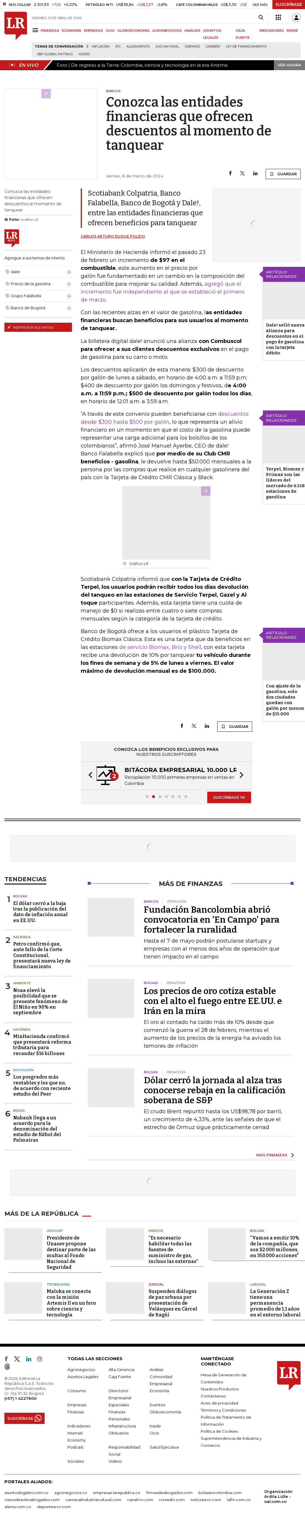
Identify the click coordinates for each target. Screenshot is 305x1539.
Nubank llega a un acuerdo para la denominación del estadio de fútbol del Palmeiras (37, 1129)
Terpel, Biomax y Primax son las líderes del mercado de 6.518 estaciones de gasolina (285, 482)
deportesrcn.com (54, 1506)
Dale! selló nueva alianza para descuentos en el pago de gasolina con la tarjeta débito (285, 339)
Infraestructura (122, 1426)
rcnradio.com (172, 1499)
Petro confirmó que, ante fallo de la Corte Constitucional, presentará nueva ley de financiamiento (42, 955)
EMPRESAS (93, 30)
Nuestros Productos (220, 1389)
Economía (159, 1390)
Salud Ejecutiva (164, 1447)
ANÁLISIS (192, 30)
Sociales (76, 1461)
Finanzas (76, 1412)
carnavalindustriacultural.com (93, 1499)
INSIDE (292, 30)
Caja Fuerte (120, 1376)
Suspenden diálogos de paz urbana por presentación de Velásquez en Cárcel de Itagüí (173, 1303)
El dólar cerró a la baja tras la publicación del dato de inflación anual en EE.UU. (40, 912)
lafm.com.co (239, 1499)
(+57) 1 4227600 (20, 1398)
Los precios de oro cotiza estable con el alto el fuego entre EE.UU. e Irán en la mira (213, 1001)
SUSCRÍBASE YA (229, 797)
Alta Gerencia (121, 1369)
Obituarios (119, 1433)
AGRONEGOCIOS (167, 30)
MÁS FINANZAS (271, 1155)
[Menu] (36, 30)
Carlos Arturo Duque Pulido (113, 236)
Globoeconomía (165, 1412)
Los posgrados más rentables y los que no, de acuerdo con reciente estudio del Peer (42, 1085)
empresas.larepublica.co (116, 1492)
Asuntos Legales (83, 1376)
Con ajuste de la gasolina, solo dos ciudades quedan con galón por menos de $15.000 (285, 699)
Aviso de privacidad (219, 1403)
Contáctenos (213, 1396)
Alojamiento (138, 46)
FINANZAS (50, 30)
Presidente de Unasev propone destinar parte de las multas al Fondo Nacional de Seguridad (71, 1252)
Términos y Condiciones (223, 1410)
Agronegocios (81, 1369)
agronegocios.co (70, 1492)
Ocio (154, 1433)
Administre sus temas (30, 327)
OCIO (110, 30)
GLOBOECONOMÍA (133, 30)
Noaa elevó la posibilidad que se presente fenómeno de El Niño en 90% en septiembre (40, 1002)
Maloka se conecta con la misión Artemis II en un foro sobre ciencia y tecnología (71, 1303)
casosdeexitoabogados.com (32, 1499)
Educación (23, 1070)
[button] (89, 776)
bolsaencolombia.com (220, 1492)
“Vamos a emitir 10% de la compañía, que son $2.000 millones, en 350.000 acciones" (274, 1246)
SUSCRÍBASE (288, 4)
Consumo (77, 1390)
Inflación (100, 46)
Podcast (75, 1447)
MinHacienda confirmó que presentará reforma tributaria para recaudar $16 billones (42, 1045)
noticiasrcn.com (206, 1499)
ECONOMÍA (71, 30)
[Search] (261, 18)
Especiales (119, 1404)
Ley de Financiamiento (246, 46)
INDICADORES (271, 30)
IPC (118, 46)
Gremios (192, 46)
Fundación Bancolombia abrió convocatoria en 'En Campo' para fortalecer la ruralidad (211, 919)
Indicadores (79, 1426)
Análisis (156, 1369)
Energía (156, 1231)
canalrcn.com (140, 1499)
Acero (84, 54)
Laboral (258, 1284)
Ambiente (22, 983)
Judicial (156, 1284)
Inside (155, 1426)
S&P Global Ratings (55, 54)
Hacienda (22, 937)
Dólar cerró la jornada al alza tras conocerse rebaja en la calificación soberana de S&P (215, 1090)
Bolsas (20, 896)
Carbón (213, 46)
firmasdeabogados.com (169, 1492)
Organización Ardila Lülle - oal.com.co (278, 1496)
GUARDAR (283, 173)
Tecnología (58, 1284)
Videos (115, 1461)
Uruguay (55, 1231)
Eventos (157, 1404)
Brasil (19, 1111)
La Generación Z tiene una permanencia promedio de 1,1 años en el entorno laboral (275, 1303)
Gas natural (167, 46)
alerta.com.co (17, 1506)
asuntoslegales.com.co (26, 1492)
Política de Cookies (219, 1431)
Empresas (77, 1404)
